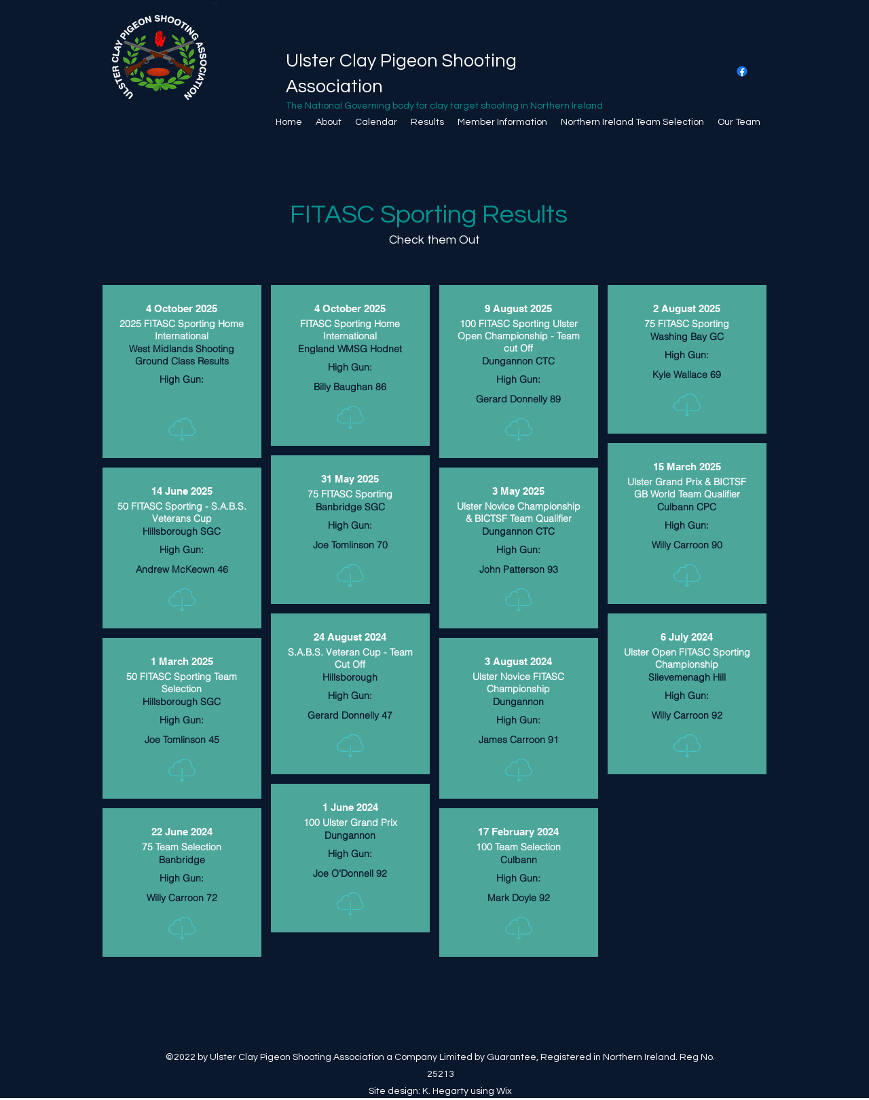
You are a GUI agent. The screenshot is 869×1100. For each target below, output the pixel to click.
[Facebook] (742, 71)
